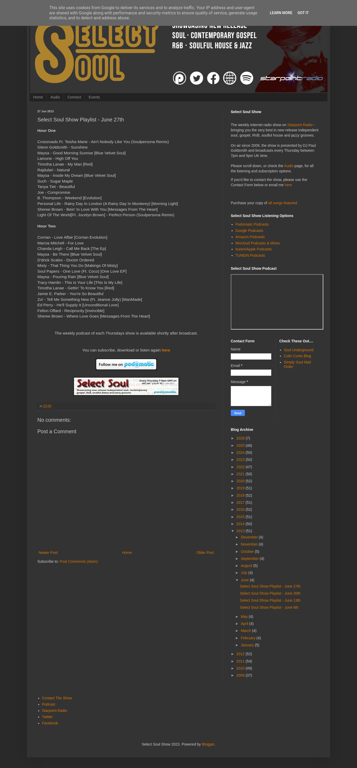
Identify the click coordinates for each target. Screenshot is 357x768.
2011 (241, 661)
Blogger (208, 744)
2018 (241, 495)
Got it (303, 13)
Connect (74, 97)
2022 (241, 467)
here (166, 350)
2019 (241, 488)
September (250, 558)
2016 (241, 509)
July (244, 573)
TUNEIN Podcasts (250, 255)
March (246, 631)
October (248, 551)
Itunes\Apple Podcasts (253, 249)
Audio (55, 97)
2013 (241, 531)
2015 (241, 517)
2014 (241, 524)
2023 (241, 460)
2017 (241, 502)
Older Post (205, 552)
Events (94, 97)
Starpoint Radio (300, 125)
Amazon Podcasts (250, 237)
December (249, 537)
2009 (241, 675)
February (248, 638)
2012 (241, 654)
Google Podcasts (249, 230)
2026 (241, 438)
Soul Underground (299, 350)
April (245, 624)
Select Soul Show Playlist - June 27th (270, 586)
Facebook (50, 723)
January (248, 645)
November (249, 544)
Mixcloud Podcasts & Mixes (257, 243)
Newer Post (48, 552)
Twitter (47, 717)
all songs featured (282, 203)
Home (38, 97)
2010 (241, 668)
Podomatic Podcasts (252, 224)
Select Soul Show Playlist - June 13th (270, 600)
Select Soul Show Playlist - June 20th (270, 593)
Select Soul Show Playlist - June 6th (269, 607)
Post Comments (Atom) (79, 561)
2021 (241, 474)
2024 (241, 452)
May (245, 616)
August (247, 566)
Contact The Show (57, 698)
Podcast (48, 704)
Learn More (281, 13)
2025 (241, 445)
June (245, 580)
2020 (241, 481)
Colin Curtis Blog (297, 356)
